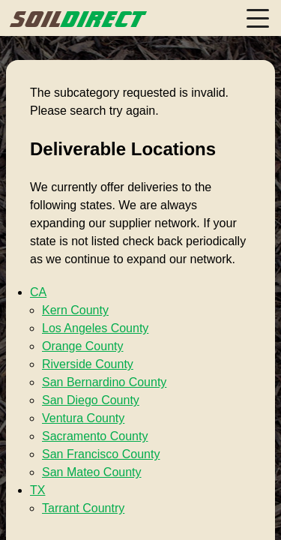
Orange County (83, 346)
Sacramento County (95, 436)
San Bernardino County (104, 382)
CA (38, 292)
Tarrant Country (83, 508)
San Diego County (90, 400)
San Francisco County (101, 454)
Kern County (75, 310)
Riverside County (87, 364)
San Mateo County (92, 472)
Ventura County (83, 418)
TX (37, 490)
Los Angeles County (95, 328)
